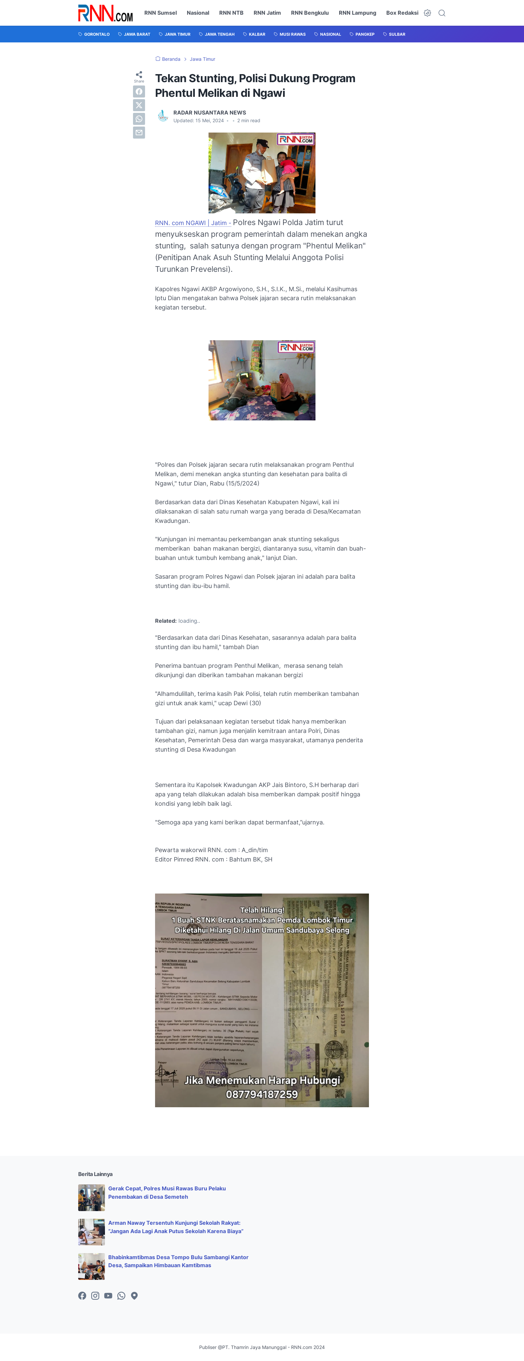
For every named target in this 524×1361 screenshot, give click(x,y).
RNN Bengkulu (310, 12)
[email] (139, 133)
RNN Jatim (267, 12)
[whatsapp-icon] (121, 1296)
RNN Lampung (357, 12)
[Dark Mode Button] (427, 13)
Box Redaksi (402, 12)
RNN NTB (231, 12)
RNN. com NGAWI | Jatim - (193, 222)
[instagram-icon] (95, 1296)
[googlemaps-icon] (134, 1296)
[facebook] (139, 91)
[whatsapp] (139, 119)
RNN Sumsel (160, 12)
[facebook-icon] (82, 1296)
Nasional (198, 12)
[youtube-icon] (108, 1296)
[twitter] (139, 105)
